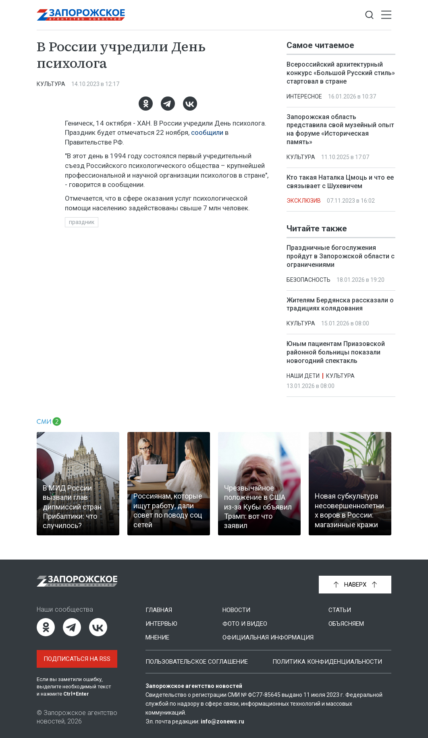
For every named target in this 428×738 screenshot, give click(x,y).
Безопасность (308, 280)
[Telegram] (168, 103)
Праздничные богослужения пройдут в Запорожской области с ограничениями (341, 256)
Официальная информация (268, 637)
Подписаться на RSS (77, 659)
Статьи (339, 610)
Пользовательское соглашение (196, 661)
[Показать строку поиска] (369, 15)
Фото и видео (244, 623)
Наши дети (303, 376)
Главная (158, 610)
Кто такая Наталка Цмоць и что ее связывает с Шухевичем (340, 182)
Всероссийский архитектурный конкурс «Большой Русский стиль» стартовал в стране (341, 73)
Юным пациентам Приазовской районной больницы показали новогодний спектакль (336, 352)
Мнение (157, 637)
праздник (81, 222)
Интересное (304, 96)
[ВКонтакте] (190, 103)
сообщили (207, 132)
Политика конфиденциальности (327, 661)
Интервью (161, 623)
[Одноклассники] (146, 103)
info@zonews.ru (222, 721)
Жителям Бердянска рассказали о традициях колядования (340, 304)
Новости (236, 610)
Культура (51, 84)
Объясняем (346, 623)
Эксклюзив (304, 200)
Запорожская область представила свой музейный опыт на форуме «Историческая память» (340, 129)
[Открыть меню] (386, 15)
